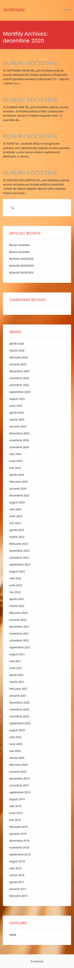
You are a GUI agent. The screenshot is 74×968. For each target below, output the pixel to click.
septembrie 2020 (19, 723)
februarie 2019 (18, 827)
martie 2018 (16, 875)
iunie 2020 (15, 744)
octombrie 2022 (19, 557)
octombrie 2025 (19, 385)
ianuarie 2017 (17, 889)
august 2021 (17, 654)
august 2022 (17, 571)
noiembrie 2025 (19, 378)
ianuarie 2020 (17, 771)
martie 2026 (16, 350)
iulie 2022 (15, 578)
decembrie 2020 (19, 702)
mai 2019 (15, 820)
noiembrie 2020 (19, 709)
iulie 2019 (15, 806)
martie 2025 (16, 419)
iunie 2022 (15, 585)
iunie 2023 (15, 516)
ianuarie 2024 (17, 488)
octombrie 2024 (19, 447)
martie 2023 (16, 537)
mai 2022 (15, 592)
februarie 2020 (18, 764)
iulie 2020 (15, 737)
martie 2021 (16, 682)
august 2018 (17, 861)
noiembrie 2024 (19, 440)
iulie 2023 (15, 509)
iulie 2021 (15, 661)
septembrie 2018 (19, 854)
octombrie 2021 (19, 640)
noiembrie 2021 (19, 633)
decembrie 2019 (19, 778)
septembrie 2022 (19, 564)
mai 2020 (15, 751)
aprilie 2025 (16, 412)
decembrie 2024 (19, 433)
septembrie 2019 (19, 792)
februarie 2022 (18, 613)
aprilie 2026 (16, 343)
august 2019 (17, 799)
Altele (12, 935)
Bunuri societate (19, 245)
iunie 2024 (15, 461)
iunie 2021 (15, 668)
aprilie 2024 (16, 475)
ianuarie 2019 (17, 833)
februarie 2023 (18, 544)
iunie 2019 (15, 813)
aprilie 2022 (16, 599)
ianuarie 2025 (17, 426)
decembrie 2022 (19, 550)
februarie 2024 (18, 481)
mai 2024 (15, 468)
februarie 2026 (18, 357)
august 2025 (17, 399)
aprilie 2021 (16, 675)
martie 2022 (16, 606)
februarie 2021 (18, 689)
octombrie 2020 (19, 716)
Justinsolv (14, 9)
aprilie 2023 (16, 530)
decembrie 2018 (19, 840)
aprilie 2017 (16, 882)
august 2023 (17, 502)
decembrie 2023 (19, 495)
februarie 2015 (18, 896)
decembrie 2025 (19, 371)
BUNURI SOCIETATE (30, 63)
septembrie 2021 (19, 647)
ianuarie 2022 (17, 619)
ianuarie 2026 (17, 364)
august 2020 (17, 730)
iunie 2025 (15, 405)
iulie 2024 (15, 454)
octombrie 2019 (19, 785)
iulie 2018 (15, 868)
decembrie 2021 (19, 626)
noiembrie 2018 (19, 847)
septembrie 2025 (19, 392)
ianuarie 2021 (17, 695)
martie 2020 (16, 758)
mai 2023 (15, 523)
